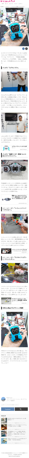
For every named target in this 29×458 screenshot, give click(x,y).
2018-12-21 (9, 38)
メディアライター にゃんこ (12, 39)
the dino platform (16, 456)
